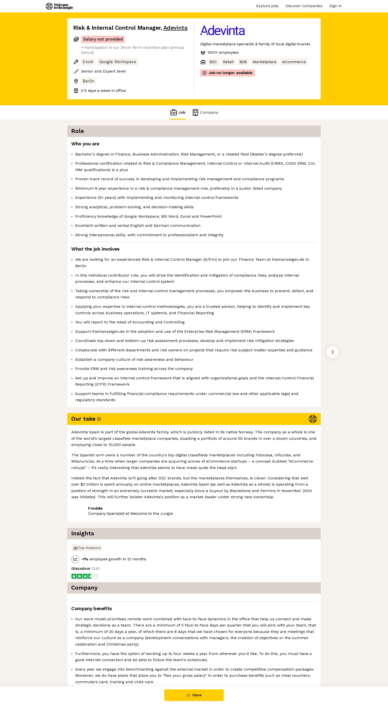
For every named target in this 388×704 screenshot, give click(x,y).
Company (205, 112)
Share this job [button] (86, 571)
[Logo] (59, 6)
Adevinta (175, 28)
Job (178, 112)
